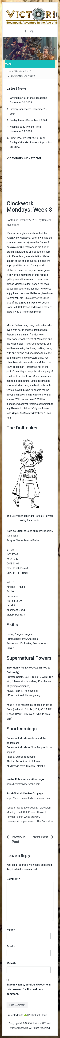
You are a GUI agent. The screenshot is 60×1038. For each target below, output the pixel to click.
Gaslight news (18, 120)
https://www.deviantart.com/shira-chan (28, 798)
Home (10, 71)
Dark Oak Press (26, 812)
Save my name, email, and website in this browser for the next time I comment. (29, 989)
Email (11, 946)
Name (11, 929)
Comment (13, 878)
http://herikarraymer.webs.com (23, 784)
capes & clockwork (27, 807)
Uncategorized (22, 71)
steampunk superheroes (21, 821)
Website (11, 963)
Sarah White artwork (28, 816)
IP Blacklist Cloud (37, 1015)
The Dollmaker (45, 821)
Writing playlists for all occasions (28, 97)
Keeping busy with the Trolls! (26, 126)
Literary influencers (20, 109)
